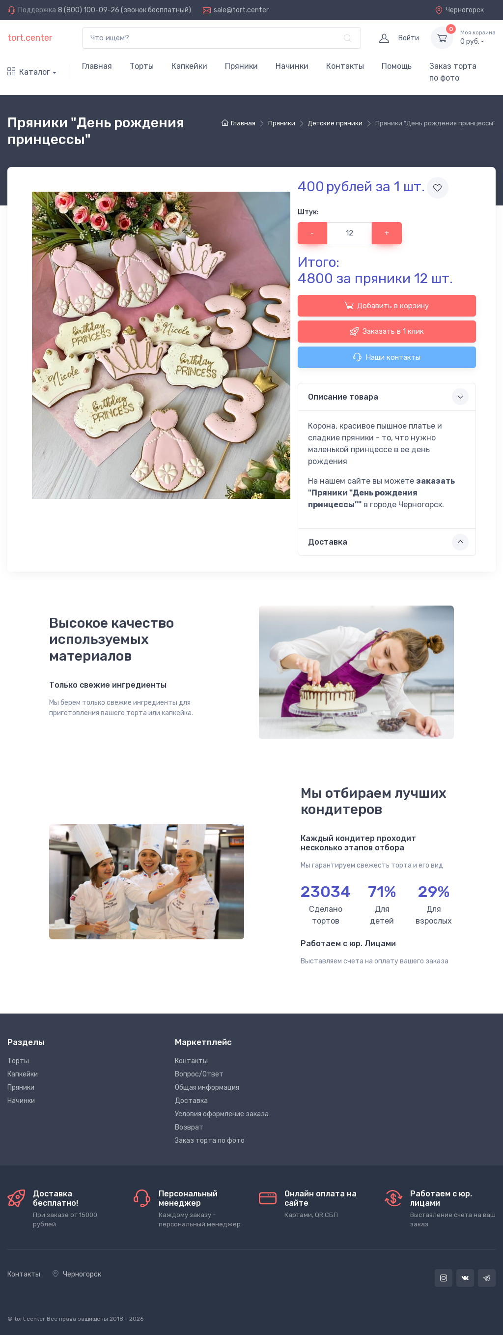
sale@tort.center (241, 10)
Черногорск (459, 10)
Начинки (292, 66)
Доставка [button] (388, 542)
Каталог (28, 72)
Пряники (241, 66)
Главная (97, 66)
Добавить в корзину (386, 305)
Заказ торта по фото (452, 72)
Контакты (345, 66)
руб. (478, 37)
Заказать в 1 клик (387, 331)
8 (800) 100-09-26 (88, 10)
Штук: (308, 212)
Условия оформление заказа (222, 1114)
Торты (142, 66)
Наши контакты (386, 356)
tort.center (29, 37)
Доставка (191, 1101)
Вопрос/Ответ (199, 1074)
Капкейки (189, 66)
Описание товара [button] (388, 396)
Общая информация (207, 1087)
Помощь (397, 66)
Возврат (189, 1127)
